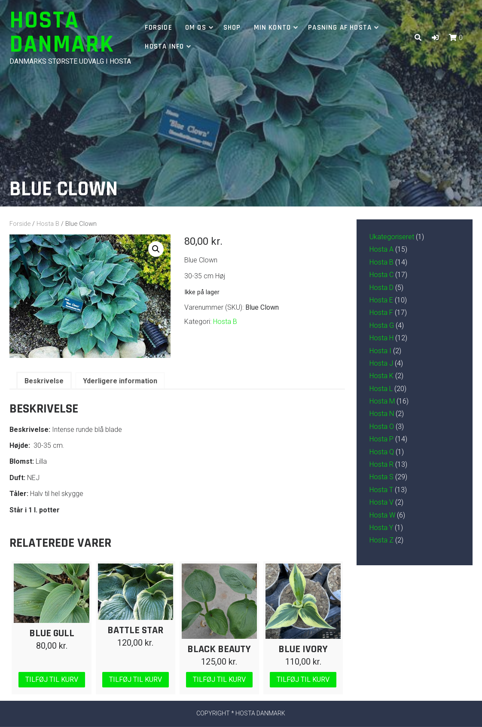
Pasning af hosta (340, 27)
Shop (232, 27)
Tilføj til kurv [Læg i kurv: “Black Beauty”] (219, 679)
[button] (435, 38)
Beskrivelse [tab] (44, 381)
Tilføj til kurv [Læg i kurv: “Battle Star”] (135, 679)
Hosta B (48, 224)
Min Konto (272, 27)
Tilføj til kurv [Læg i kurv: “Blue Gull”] (51, 679)
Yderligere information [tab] (120, 381)
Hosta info (164, 46)
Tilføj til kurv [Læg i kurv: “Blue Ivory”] (303, 679)
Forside (158, 27)
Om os (195, 27)
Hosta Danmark (61, 32)
